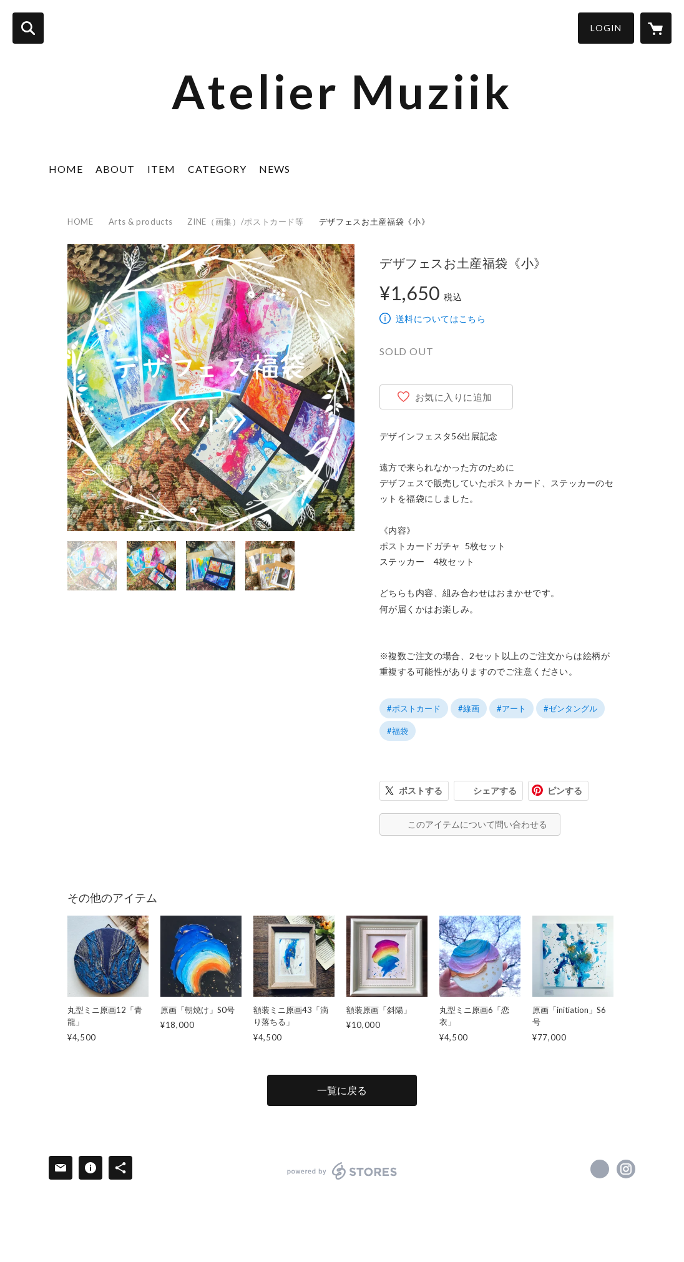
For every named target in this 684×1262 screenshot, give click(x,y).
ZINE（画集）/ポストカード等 (245, 222)
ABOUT (115, 169)
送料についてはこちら (441, 318)
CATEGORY (217, 169)
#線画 (468, 708)
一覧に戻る (342, 1090)
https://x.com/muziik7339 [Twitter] (599, 1169)
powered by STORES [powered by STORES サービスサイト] (342, 1171)
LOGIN (606, 27)
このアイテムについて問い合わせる (477, 824)
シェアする (495, 790)
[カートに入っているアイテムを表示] (656, 28)
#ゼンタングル (570, 708)
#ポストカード (414, 708)
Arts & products (141, 222)
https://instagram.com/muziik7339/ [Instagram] (626, 1169)
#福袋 (397, 731)
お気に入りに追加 (453, 397)
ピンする (564, 790)
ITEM (161, 169)
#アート (511, 708)
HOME (66, 169)
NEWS (274, 169)
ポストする (420, 790)
